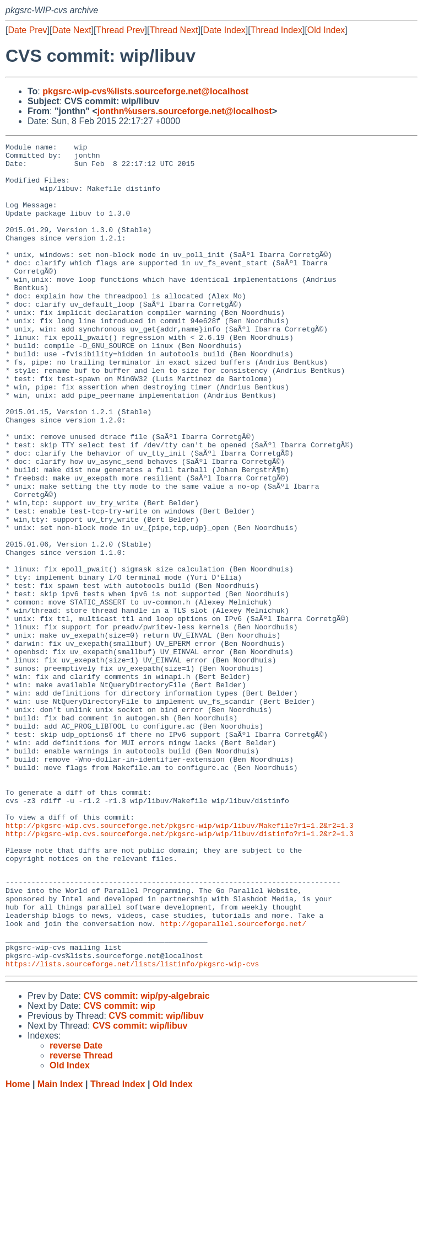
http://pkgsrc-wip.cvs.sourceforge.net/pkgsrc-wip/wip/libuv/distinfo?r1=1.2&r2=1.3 (180, 972)
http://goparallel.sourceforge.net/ (233, 1079)
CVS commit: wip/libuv (156, 1178)
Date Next (71, 30)
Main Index (60, 1246)
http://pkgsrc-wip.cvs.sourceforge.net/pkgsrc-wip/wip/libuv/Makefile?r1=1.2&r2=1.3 (180, 962)
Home (18, 1246)
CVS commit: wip (119, 1168)
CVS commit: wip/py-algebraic (146, 1158)
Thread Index (276, 30)
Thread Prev (120, 30)
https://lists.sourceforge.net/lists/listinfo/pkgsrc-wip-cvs (132, 1126)
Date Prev (27, 30)
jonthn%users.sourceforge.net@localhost (184, 111)
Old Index (326, 30)
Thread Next (173, 30)
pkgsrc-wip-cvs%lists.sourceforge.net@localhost (145, 91)
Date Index (224, 30)
